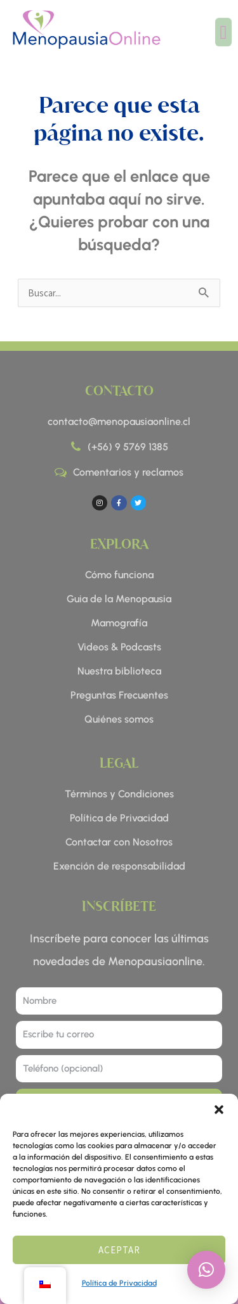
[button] (219, 1109)
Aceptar (119, 1250)
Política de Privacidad (119, 1283)
